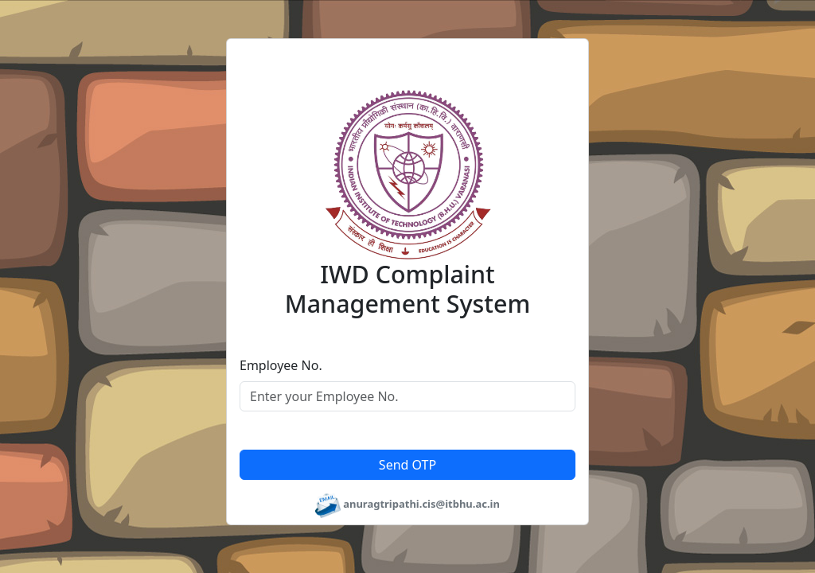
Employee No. (281, 365)
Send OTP (407, 465)
